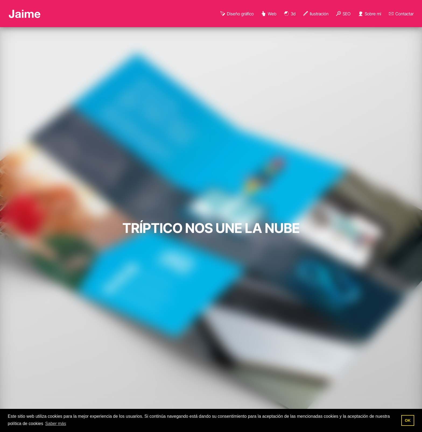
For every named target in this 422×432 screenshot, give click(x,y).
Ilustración (316, 13)
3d (289, 13)
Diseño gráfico (237, 13)
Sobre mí (369, 13)
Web (268, 13)
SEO (342, 13)
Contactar (401, 13)
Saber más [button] (55, 423)
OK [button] (408, 420)
